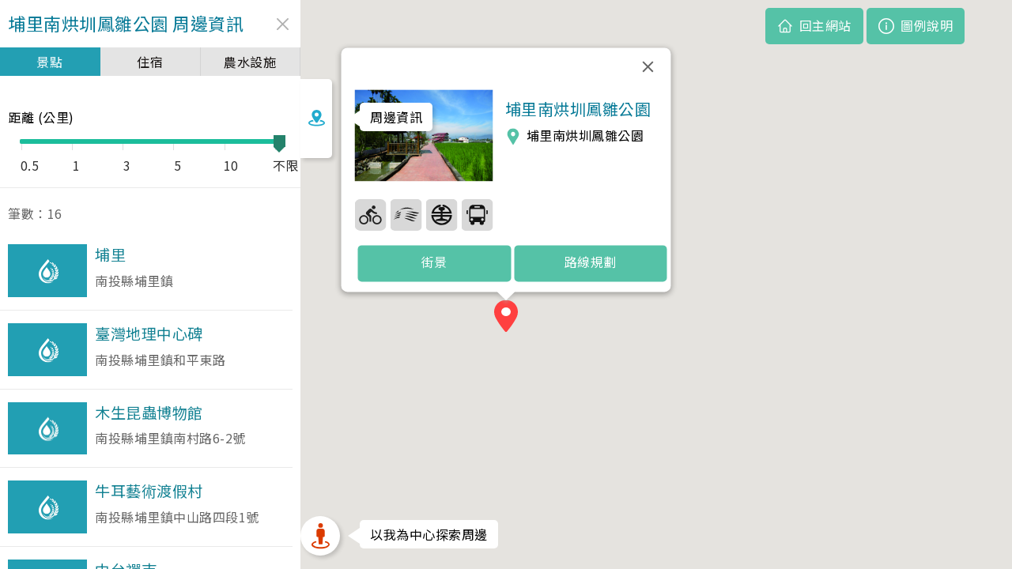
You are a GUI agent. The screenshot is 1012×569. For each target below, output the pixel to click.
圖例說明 (927, 25)
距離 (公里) (41, 116)
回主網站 (825, 25)
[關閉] (648, 66)
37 (477, 214)
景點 (47, 61)
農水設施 (237, 61)
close (267, 24)
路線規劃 (591, 262)
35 (406, 214)
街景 (434, 262)
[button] (506, 318)
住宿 (142, 61)
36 (442, 214)
